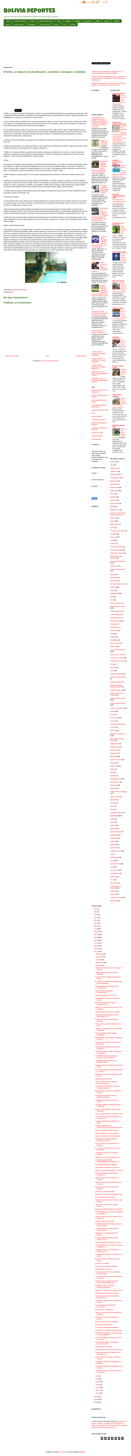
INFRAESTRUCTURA (117, 661)
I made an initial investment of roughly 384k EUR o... (98, 353)
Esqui (112, 590)
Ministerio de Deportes (117, 734)
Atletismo (68, 21)
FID (111, 600)
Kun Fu (112, 721)
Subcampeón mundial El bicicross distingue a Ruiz (106, 1061)
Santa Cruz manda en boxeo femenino (107, 1136)
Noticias (112, 763)
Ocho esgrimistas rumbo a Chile (105, 995)
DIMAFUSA (114, 566)
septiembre (99, 962)
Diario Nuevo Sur (105, 1427)
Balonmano (114, 487)
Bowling (112, 518)
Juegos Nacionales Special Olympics (116, 686)
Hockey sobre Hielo (116, 654)
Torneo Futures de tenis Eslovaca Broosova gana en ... (106, 1082)
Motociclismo (114, 747)
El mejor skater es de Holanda (105, 1197)
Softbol (112, 841)
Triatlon (112, 876)
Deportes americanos (116, 338)
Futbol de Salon (45, 24)
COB (111, 540)
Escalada (113, 581)
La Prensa (121, 1421)
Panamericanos (115, 779)
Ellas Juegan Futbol (119, 252)
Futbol (8, 24)
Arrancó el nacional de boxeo (104, 1221)
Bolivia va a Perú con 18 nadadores (106, 1322)
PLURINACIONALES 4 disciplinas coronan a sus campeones (106, 1057)
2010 (95, 1397)
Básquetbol (114, 490)
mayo (97, 1382)
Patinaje (113, 788)
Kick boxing (114, 718)
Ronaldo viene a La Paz (103, 1269)
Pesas (112, 803)
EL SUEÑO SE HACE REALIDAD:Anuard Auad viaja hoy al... (108, 982)
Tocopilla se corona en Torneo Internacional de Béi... (105, 1286)
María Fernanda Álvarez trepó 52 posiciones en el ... (105, 1003)
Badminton (113, 481)
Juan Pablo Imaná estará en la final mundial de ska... (106, 1229)
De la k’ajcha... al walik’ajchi (104, 1309)
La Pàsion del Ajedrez (99, 419)
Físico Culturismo (115, 603)
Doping (112, 574)
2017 (95, 934)
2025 (95, 912)
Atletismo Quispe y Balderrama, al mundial (109, 1170)
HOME (8, 21)
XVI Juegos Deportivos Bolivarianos (99, 406)
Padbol (112, 769)
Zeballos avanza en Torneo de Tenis (106, 1293)
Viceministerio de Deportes (115, 887)
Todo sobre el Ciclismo (117, 395)
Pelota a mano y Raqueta (118, 791)
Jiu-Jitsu (113, 667)
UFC (111, 880)
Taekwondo (114, 857)
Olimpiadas (31, 24)
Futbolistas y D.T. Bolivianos (118, 224)
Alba (111, 465)
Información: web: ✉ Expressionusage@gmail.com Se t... (100, 373)
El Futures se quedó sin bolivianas (106, 1266)
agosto (98, 965)
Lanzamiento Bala (116, 724)
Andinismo (113, 471)
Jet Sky (112, 664)
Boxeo (56, 24)
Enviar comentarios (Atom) (50, 361)
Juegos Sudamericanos (117, 703)
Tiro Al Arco (114, 870)
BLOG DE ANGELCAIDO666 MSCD (118, 196)
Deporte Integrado (116, 550)
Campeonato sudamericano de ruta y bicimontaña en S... (107, 1015)
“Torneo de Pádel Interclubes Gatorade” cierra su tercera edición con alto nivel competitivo (107, 72)
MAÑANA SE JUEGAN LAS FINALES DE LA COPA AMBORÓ (108, 1334)
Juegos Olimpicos (20, 21)
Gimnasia (113, 630)
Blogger (82, 1452)
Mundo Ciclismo (97, 416)
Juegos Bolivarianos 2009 (100, 410)
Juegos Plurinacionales (117, 698)
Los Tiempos (100, 1425)
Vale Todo (113, 883)
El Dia (113, 1427)
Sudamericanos (115, 851)
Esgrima (113, 587)
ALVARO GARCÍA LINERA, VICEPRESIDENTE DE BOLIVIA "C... (108, 1161)
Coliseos (113, 543)
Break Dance (114, 524)
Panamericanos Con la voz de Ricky (107, 1133)
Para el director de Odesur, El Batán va (98, 331)
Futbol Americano (116, 611)
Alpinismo (113, 468)
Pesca (112, 806)
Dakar (32, 21)
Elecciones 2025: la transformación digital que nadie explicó (119, 201)
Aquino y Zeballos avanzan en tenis (106, 1130)
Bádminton (113, 484)
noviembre (99, 957)
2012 (95, 949)
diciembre (99, 954)
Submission (114, 848)
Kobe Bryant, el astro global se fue (123, 344)
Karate (112, 711)
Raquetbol (88, 21)
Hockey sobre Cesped (117, 650)
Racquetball (114, 816)
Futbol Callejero (115, 614)
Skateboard (114, 835)
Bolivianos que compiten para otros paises (118, 514)
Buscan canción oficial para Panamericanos (104, 991)
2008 (95, 1402)
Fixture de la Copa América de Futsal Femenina (123, 257)
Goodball (113, 637)
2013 (95, 946)
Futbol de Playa (115, 618)
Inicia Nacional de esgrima (103, 1347)
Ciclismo (73, 24)
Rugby (98, 21)
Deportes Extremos (116, 553)
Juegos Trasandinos (116, 708)
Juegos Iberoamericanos (118, 677)
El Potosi (108, 1425)
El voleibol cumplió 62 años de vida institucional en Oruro (104, 189)
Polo (111, 809)
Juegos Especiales (116, 674)
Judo (111, 670)
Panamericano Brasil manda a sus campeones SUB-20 (106, 1139)
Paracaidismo (114, 782)
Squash (112, 844)
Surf (111, 854)
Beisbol (77, 21)
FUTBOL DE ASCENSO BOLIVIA (119, 123)
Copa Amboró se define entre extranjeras (108, 1330)
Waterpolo (113, 901)
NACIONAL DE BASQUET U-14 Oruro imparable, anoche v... (107, 1087)
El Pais (113, 1423)
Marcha (112, 730)
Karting (112, 714)
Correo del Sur (116, 1425)
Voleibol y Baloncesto (46, 21)
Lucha (112, 727)
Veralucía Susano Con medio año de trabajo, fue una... (107, 1250)
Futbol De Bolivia (118, 93)
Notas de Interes (115, 759)
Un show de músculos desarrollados (107, 1327)
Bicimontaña (114, 503)
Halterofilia (113, 640)
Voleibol (112, 894)
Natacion (116, 21)
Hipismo (113, 646)
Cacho (112, 527)
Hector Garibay (115, 643)
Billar (12, 292)
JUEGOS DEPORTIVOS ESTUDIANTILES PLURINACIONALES (108, 1126)
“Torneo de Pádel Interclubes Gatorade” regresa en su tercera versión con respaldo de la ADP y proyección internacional (109, 78)
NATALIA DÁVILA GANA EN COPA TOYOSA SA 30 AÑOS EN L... (106, 1282)
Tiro (111, 867)
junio (97, 1379)
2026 (95, 909)
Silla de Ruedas (115, 832)
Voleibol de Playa (115, 897)
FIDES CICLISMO (97, 433)
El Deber (119, 1423)
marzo (98, 1387)
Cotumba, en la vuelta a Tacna (105, 1191)
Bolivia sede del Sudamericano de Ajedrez (108, 1209)
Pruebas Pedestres (116, 812)
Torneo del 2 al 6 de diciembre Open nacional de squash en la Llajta (100, 313)
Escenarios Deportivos (117, 584)
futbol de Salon (115, 621)
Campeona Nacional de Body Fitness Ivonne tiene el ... (107, 1297)
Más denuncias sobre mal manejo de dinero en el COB (107, 1343)
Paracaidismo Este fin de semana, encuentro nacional (106, 1096)
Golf (64, 24)
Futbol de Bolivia (97, 436)
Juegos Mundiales (116, 682)
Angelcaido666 (96, 439)
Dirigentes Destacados (117, 569)
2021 (95, 923)
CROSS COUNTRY (116, 547)
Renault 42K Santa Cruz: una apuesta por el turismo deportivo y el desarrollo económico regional (108, 84)
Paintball (113, 775)
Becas (112, 494)
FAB (111, 597)
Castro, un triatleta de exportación (104, 142)
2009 (95, 1399)
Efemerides (114, 577)
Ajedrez (106, 21)
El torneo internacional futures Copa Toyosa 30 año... (106, 1238)
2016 (95, 937)
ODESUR (113, 766)
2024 (95, 915)
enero (98, 1393)
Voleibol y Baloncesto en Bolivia (117, 161)
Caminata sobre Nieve (117, 531)
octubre (98, 960)
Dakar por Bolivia (118, 281)
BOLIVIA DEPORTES (29, 11)
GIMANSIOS (114, 627)
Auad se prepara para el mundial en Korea (109, 1114)
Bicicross (113, 500)
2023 (95, 917)
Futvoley (113, 624)
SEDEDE (113, 828)
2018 (95, 932)
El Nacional (95, 1427)
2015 (95, 940)
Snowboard (114, 838)
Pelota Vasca (114, 796)
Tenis (59, 21)
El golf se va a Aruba (101, 1263)
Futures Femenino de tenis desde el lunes (108, 1349)
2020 (95, 926)
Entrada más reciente (12, 356)
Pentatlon (113, 800)
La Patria (99, 1423)
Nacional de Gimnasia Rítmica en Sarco (108, 1242)
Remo (112, 822)
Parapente (113, 785)
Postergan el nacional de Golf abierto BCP (108, 1194)
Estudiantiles (114, 593)
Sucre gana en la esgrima (103, 1324)
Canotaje (113, 534)
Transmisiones (115, 873)
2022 (95, 920)
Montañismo (114, 743)
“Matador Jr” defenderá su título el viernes (108, 1290)
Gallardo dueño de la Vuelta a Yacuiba (107, 1012)
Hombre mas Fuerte (116, 658)
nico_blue (62, 1452)
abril (97, 1384)
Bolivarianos (114, 510)
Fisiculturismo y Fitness (117, 606)
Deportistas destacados (117, 561)
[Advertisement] (65, 43)
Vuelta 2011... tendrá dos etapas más (107, 1157)
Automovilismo (115, 478)
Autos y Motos (19, 24)
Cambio (124, 1425)
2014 (95, 943)
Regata (112, 819)
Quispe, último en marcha (103, 1079)
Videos (112, 891)
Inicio (47, 356)
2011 (95, 951)
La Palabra (106, 1423)
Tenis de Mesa (115, 864)
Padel (112, 772)
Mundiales (113, 753)
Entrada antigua (81, 356)
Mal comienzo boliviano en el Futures (107, 1167)
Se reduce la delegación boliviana (106, 1164)
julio (97, 1376)
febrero (98, 1390)
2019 (95, 929)
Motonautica (114, 750)
